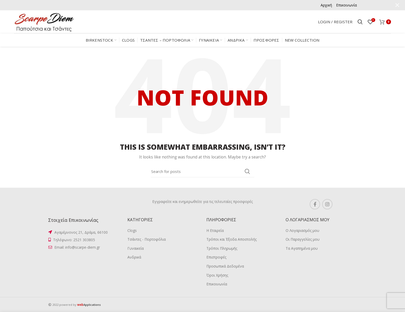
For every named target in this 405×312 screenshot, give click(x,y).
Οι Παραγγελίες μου (303, 239)
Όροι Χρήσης (217, 275)
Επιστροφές (216, 257)
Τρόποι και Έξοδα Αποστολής (231, 239)
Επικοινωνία (216, 283)
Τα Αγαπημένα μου (302, 248)
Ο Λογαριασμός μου (302, 230)
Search (247, 171)
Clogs (132, 230)
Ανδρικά (134, 257)
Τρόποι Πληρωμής (221, 248)
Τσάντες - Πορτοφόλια (146, 239)
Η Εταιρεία (215, 230)
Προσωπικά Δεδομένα (225, 266)
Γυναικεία (135, 248)
